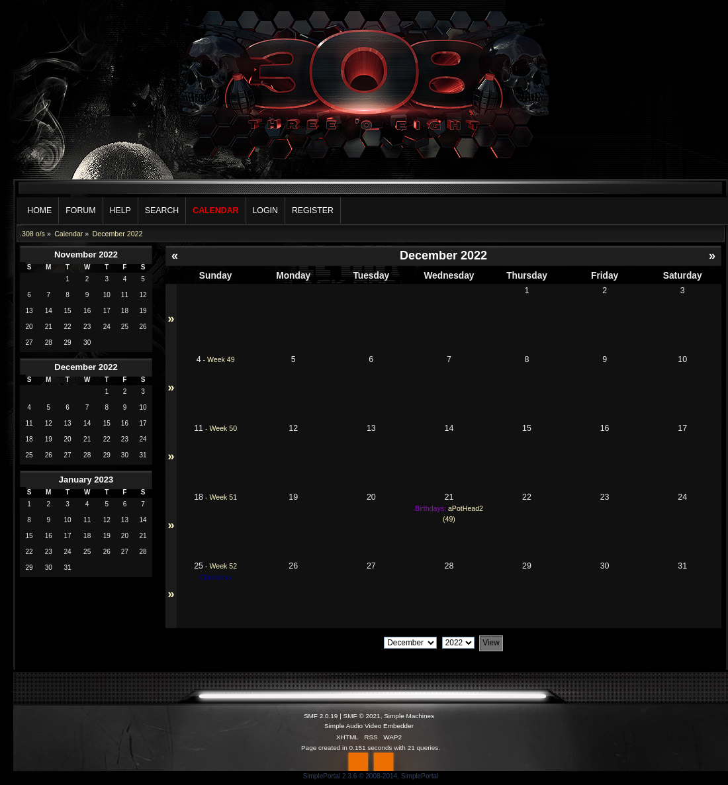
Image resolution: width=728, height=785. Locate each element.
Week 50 (223, 428)
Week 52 (223, 566)
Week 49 (221, 359)
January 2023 (86, 480)
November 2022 (86, 254)
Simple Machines (409, 715)
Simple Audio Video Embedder (369, 725)
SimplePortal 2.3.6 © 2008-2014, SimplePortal (371, 776)
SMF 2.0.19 (321, 715)
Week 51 (223, 497)
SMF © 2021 (362, 715)
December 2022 (85, 367)
